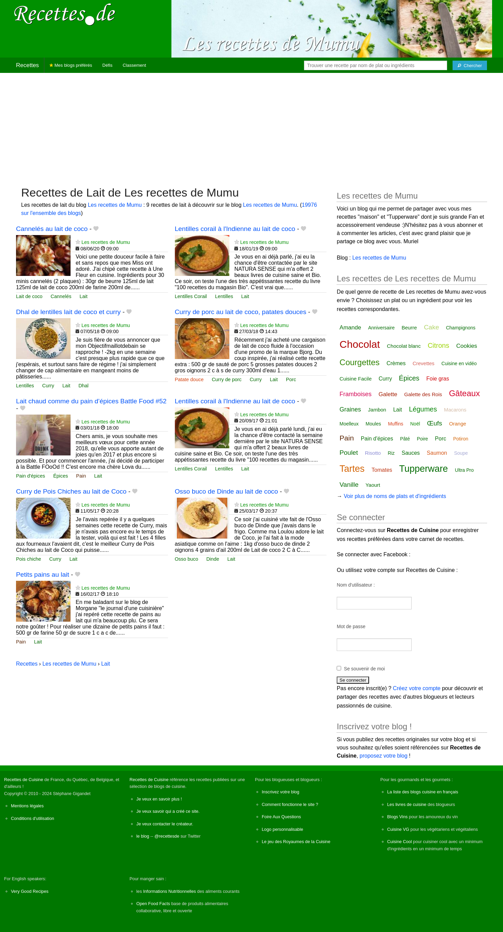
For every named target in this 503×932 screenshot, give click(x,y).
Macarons (455, 410)
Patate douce (189, 379)
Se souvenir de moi (364, 668)
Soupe (461, 453)
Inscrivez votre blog (280, 791)
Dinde (212, 559)
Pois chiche (28, 559)
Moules (373, 423)
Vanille (349, 484)
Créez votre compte (417, 688)
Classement (134, 65)
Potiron (460, 438)
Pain (81, 476)
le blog (142, 836)
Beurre (409, 327)
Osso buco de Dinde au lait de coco (226, 491)
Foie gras (437, 379)
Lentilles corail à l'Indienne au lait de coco (235, 228)
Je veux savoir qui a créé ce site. (168, 811)
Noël (415, 423)
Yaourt (372, 485)
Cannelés (61, 296)
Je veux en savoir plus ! (159, 799)
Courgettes (359, 362)
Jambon (377, 410)
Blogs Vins (397, 816)
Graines (350, 409)
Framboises (355, 394)
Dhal (83, 385)
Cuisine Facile (355, 379)
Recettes (27, 65)
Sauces (411, 453)
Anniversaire (381, 327)
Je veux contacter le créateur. (164, 823)
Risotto (373, 453)
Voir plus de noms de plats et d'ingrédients (395, 496)
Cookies (466, 346)
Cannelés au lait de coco (52, 228)
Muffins (395, 423)
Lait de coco (29, 296)
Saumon (437, 453)
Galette (388, 394)
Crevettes (424, 363)
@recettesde (166, 836)
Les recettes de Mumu (115, 205)
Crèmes (396, 363)
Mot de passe (351, 626)
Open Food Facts (153, 903)
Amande (350, 327)
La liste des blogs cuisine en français (422, 791)
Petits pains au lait (42, 574)
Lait (83, 296)
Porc (291, 379)
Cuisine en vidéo (459, 363)
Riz (391, 453)
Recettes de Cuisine (23, 779)
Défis (107, 65)
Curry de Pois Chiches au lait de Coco (71, 491)
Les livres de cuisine (406, 804)
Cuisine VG (398, 829)
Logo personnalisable (282, 829)
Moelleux (349, 423)
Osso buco (186, 559)
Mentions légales (27, 805)
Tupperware (423, 469)
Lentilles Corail (191, 296)
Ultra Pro (464, 470)
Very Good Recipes (29, 891)
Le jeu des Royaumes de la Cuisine (296, 841)
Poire (422, 438)
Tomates (381, 470)
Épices (60, 476)
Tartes (352, 469)
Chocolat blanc (404, 346)
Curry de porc (226, 379)
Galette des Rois (423, 394)
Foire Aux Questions (281, 816)
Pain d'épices (30, 476)
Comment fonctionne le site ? (290, 804)
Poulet (348, 452)
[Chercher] (470, 65)
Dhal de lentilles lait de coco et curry (68, 311)
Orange (457, 423)
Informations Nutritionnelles (169, 891)
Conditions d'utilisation (32, 818)
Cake (431, 327)
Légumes (423, 409)
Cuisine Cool (399, 841)
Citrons (438, 345)
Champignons (460, 327)
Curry (48, 385)
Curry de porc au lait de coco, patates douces (240, 311)
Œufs (434, 423)
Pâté (405, 438)
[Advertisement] (251, 126)
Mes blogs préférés (70, 65)
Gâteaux (464, 393)
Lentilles (224, 296)
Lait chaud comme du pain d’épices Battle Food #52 (91, 401)
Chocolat (359, 344)
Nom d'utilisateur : (356, 585)
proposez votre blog (384, 756)
